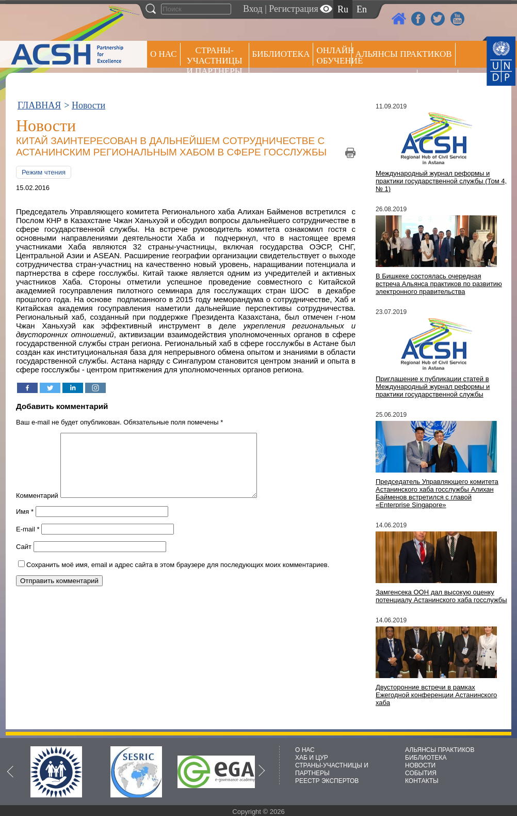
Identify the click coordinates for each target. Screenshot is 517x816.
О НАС (163, 54)
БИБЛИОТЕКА (426, 757)
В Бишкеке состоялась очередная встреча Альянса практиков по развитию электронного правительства (439, 283)
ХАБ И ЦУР (311, 757)
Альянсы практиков (403, 54)
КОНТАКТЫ (422, 780)
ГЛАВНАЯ (39, 105)
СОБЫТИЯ (421, 773)
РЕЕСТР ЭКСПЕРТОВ (439, 82)
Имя (25, 524)
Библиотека (281, 54)
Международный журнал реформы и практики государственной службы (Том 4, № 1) (441, 181)
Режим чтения (44, 172)
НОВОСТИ (420, 765)
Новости (88, 105)
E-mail (28, 541)
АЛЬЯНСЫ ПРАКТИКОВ (439, 750)
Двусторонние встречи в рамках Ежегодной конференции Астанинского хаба (436, 695)
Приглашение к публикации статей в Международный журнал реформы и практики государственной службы (433, 386)
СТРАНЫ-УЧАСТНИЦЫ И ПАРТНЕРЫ (215, 60)
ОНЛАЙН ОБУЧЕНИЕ (334, 55)
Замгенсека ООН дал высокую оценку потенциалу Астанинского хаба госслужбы (441, 596)
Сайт (23, 559)
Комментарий (37, 508)
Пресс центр (384, 81)
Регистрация (293, 9)
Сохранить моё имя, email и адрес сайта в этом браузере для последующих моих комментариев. (177, 577)
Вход (253, 9)
